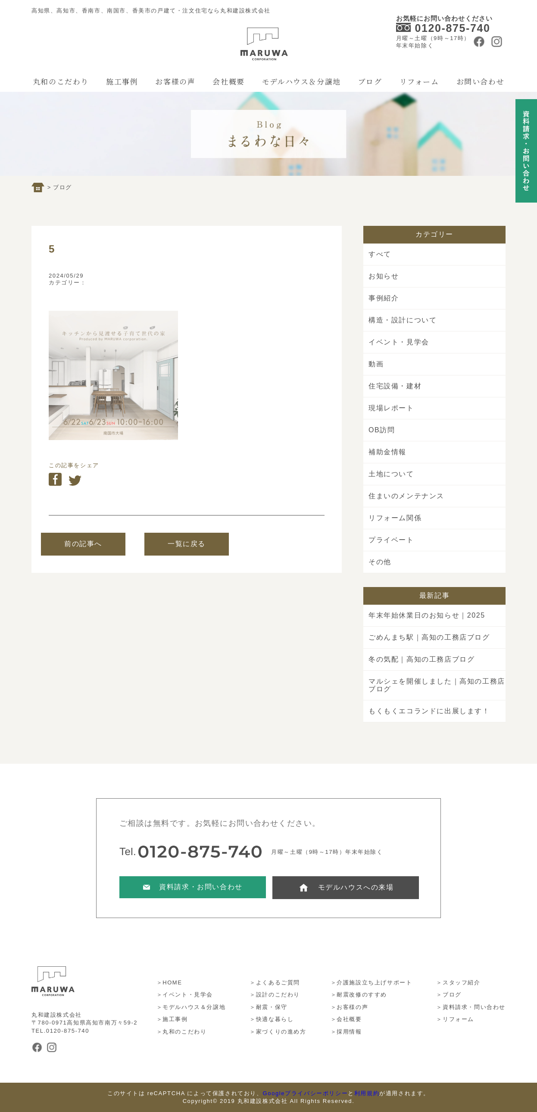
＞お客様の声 (349, 1007)
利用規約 (366, 1093)
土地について (391, 474)
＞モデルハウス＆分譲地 (191, 1007)
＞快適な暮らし (271, 1019)
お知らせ (383, 276)
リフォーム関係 (394, 518)
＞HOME (169, 982)
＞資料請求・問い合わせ (471, 1007)
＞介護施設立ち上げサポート (371, 982)
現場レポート (391, 408)
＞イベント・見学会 (184, 994)
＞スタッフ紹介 (458, 982)
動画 (376, 364)
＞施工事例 (172, 1019)
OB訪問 (381, 430)
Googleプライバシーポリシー (305, 1093)
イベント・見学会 (398, 342)
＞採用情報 (346, 1031)
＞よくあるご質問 (275, 982)
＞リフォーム (455, 1019)
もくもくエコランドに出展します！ (429, 711)
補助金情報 (387, 452)
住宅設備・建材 (394, 386)
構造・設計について (402, 320)
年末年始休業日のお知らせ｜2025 (426, 615)
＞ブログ (448, 994)
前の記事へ (83, 543)
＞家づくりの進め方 (278, 1031)
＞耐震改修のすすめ (359, 994)
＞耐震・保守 (268, 1007)
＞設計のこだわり (275, 994)
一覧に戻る (187, 543)
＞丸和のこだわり (181, 1031)
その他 (379, 561)
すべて (379, 254)
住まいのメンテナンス (406, 496)
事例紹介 (383, 298)
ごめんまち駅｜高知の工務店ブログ (429, 637)
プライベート (391, 540)
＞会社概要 (346, 1019)
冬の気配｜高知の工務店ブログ (421, 659)
